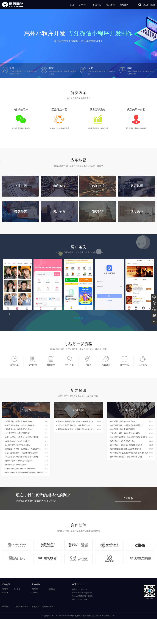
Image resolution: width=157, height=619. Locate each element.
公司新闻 (5, 589)
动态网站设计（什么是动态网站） (123, 441)
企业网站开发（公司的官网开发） (18, 433)
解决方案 (97, 5)
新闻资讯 (124, 5)
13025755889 (154, 303)
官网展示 (35, 589)
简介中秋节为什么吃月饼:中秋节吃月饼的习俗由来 (129, 453)
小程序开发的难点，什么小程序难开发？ (20, 425)
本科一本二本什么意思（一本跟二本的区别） (22, 437)
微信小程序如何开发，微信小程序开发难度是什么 (128, 437)
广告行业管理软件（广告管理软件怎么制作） (22, 453)
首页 (72, 5)
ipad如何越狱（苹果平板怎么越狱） (18, 445)
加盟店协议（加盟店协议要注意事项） (19, 421)
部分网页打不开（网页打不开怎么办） (19, 461)
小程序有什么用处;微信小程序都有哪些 (20, 469)
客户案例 (110, 5)
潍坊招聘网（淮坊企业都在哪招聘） (123, 429)
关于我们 (83, 5)
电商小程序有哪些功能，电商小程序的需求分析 (75, 421)
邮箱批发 (35, 607)
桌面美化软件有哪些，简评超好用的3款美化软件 (76, 429)
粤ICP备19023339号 (107, 616)
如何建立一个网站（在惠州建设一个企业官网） (23, 449)
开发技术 (5, 593)
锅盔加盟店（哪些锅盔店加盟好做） (123, 421)
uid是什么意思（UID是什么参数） (18, 441)
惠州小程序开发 (22, 607)
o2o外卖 (35, 593)
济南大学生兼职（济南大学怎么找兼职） (125, 433)
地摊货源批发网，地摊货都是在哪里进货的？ (127, 425)
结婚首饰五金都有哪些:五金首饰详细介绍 (125, 449)
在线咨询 (154, 297)
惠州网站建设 (47, 607)
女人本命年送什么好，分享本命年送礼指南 (126, 457)
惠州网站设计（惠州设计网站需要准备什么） (127, 445)
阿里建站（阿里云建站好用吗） (17, 465)
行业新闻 (16, 589)
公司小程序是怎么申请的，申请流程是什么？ (75, 425)
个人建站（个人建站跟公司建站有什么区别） (22, 457)
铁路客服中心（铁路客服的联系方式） (19, 429)
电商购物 (52, 589)
